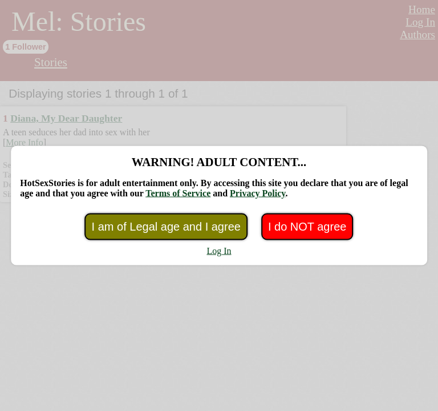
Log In (218, 251)
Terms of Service (177, 193)
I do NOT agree (307, 226)
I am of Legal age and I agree (166, 226)
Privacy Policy (257, 193)
